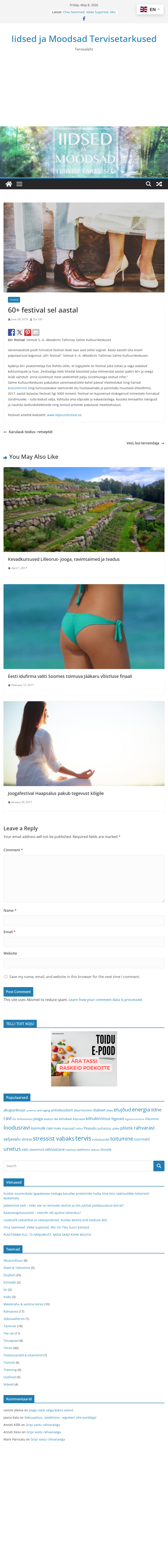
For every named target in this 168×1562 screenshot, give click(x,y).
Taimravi (10, 1326)
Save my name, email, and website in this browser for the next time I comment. (74, 976)
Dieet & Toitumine (17, 1268)
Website (10, 953)
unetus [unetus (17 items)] (12, 1148)
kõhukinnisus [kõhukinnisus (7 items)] (98, 1118)
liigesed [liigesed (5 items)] (117, 1118)
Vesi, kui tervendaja (145, 443)
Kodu (7, 1297)
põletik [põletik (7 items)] (126, 1128)
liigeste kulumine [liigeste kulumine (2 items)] (134, 1119)
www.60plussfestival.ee (64, 415)
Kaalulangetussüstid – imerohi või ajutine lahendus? (42, 1213)
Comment (13, 849)
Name (10, 910)
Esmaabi (10, 1282)
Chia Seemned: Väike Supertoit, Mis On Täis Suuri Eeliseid (89, 14)
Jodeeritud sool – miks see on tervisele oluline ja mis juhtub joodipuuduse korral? (64, 1205)
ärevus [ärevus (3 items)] (95, 1150)
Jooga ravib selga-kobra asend (51, 1410)
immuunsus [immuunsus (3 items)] (25, 1119)
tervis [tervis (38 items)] (83, 1138)
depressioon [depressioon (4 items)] (83, 1110)
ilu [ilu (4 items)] (14, 1119)
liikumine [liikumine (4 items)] (152, 1119)
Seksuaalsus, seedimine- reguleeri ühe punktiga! (60, 1417)
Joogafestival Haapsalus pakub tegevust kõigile (56, 793)
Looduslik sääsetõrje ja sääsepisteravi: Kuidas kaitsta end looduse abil (55, 1220)
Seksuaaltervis (14, 1319)
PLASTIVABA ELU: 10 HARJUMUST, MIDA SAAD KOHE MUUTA (47, 1234)
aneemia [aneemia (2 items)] (31, 1110)
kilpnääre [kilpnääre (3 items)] (79, 1119)
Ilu (5, 1289)
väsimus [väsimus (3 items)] (71, 1150)
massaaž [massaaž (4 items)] (68, 1128)
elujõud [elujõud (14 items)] (122, 1109)
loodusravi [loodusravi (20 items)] (17, 1127)
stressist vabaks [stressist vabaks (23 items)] (53, 1138)
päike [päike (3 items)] (115, 1128)
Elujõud (9, 1275)
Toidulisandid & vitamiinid (23, 1355)
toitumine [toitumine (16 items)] (121, 1138)
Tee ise (9, 1333)
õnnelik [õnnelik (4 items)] (106, 1149)
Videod (9, 1384)
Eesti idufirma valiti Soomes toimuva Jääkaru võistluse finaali (70, 676)
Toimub (14, 299)
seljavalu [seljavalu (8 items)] (12, 1139)
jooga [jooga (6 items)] (38, 1118)
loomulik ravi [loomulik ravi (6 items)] (42, 1128)
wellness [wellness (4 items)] (83, 1149)
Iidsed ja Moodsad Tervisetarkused (84, 38)
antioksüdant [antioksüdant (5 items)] (62, 1110)
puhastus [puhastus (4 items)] (104, 1128)
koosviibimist (17, 388)
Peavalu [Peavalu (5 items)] (90, 1128)
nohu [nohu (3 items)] (79, 1128)
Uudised (10, 1377)
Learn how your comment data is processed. (106, 999)
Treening (10, 1370)
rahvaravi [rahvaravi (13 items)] (144, 1127)
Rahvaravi (11, 1311)
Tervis (8, 1348)
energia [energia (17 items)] (141, 1109)
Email (9, 931)
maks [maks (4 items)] (57, 1128)
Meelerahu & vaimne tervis (23, 1304)
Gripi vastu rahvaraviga (43, 1425)
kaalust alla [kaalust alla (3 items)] (51, 1119)
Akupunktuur (13, 1260)
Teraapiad (11, 1340)
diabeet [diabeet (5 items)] (99, 1110)
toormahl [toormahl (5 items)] (142, 1139)
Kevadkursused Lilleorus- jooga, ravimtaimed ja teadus (64, 559)
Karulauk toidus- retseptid (28, 431)
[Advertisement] (84, 93)
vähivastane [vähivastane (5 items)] (55, 1149)
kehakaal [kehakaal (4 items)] (65, 1119)
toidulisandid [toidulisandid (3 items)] (100, 1139)
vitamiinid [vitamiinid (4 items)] (36, 1149)
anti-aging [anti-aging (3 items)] (43, 1110)
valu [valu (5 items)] (25, 1149)
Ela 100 (37, 319)
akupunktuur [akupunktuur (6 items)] (15, 1110)
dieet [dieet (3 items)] (109, 1110)
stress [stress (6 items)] (27, 1139)
